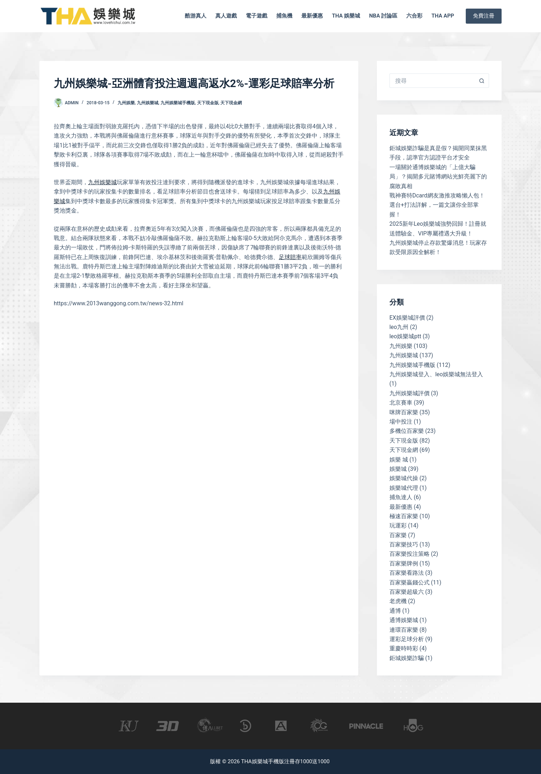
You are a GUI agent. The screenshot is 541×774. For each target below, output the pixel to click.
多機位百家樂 (406, 430)
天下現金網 (231, 102)
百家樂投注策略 (409, 553)
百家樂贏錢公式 (409, 582)
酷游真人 (195, 16)
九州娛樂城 (147, 102)
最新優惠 (312, 16)
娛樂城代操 (403, 478)
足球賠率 (290, 257)
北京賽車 (400, 402)
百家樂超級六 (406, 591)
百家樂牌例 (403, 563)
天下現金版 (208, 102)
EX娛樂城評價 (407, 317)
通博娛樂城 (403, 620)
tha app (442, 16)
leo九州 (399, 327)
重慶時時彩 (403, 648)
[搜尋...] (432, 80)
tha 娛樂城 (346, 16)
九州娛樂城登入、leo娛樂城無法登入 (436, 374)
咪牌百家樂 (403, 412)
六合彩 (414, 16)
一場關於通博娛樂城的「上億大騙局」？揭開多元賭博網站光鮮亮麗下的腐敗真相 (438, 177)
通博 (395, 610)
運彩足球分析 (406, 639)
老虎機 (398, 601)
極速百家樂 (403, 516)
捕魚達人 (400, 497)
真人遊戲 (226, 16)
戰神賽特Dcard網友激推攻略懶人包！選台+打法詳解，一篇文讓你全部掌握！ (437, 205)
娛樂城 (398, 468)
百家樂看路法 (406, 572)
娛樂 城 (398, 459)
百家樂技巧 (403, 544)
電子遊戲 (256, 16)
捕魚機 (284, 16)
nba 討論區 (383, 16)
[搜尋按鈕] (482, 80)
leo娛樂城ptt (405, 336)
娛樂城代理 (403, 487)
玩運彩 (398, 525)
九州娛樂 (126, 102)
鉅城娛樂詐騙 (406, 658)
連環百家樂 (403, 629)
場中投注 (400, 421)
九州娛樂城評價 (409, 393)
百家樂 (398, 535)
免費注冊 (483, 16)
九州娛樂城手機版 (178, 102)
